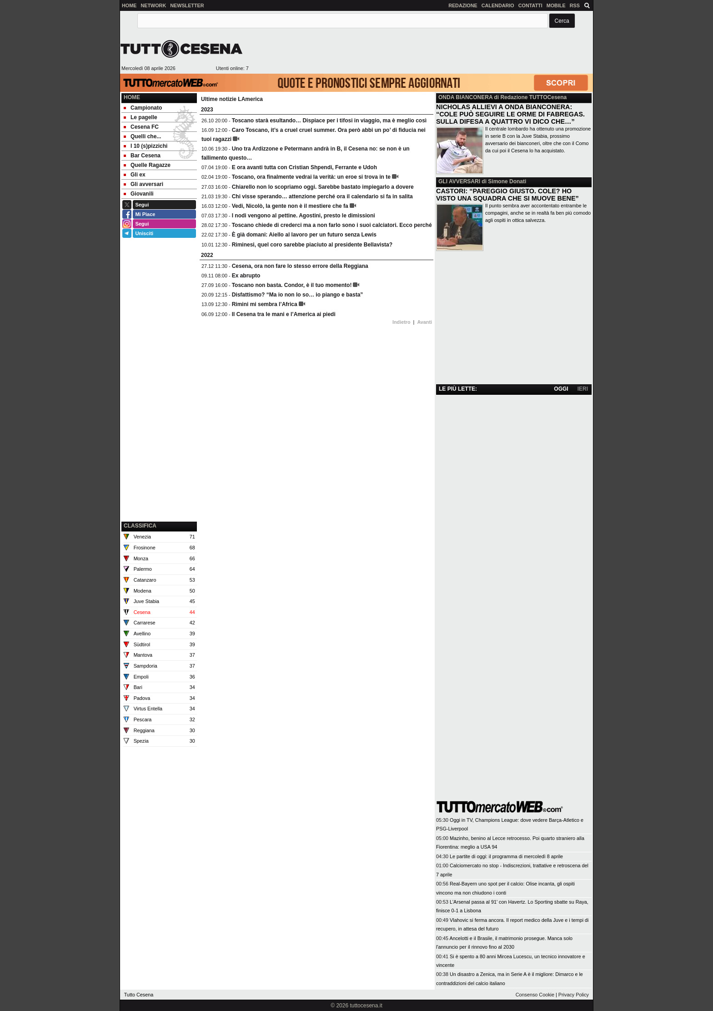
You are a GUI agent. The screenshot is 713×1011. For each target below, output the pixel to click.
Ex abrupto (246, 275)
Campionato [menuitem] (143, 108)
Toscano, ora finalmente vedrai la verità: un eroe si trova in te (311, 177)
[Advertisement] (420, 52)
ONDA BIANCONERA (465, 97)
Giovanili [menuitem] (139, 194)
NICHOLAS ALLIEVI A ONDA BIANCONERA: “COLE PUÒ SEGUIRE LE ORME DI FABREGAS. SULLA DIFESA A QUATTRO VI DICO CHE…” (510, 114)
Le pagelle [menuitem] (140, 117)
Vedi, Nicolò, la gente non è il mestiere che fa (290, 206)
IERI (582, 389)
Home (132, 97)
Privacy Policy (573, 994)
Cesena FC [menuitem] (141, 127)
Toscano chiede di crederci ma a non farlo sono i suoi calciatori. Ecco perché (332, 225)
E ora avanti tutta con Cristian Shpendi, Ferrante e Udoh (304, 167)
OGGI (561, 389)
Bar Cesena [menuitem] (142, 155)
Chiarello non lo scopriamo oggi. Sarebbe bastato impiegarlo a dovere (323, 187)
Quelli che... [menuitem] (142, 136)
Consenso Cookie (535, 994)
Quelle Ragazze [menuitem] (147, 165)
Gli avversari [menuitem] (143, 184)
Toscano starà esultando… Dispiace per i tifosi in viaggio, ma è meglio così (329, 120)
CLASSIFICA (140, 526)
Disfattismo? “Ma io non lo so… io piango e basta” (297, 295)
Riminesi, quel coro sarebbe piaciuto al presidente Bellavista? (312, 244)
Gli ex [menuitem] (135, 174)
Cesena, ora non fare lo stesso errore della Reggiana (300, 266)
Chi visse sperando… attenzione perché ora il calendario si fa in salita (322, 196)
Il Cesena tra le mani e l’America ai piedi (284, 314)
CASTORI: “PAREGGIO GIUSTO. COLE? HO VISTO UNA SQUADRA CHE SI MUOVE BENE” (507, 194)
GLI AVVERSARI (459, 181)
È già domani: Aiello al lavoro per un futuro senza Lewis (304, 234)
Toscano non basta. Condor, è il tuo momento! (292, 285)
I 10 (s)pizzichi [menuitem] (145, 146)
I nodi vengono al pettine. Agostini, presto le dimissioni (303, 215)
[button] (562, 20)
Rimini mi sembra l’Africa (264, 304)
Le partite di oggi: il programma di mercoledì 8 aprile (506, 856)
